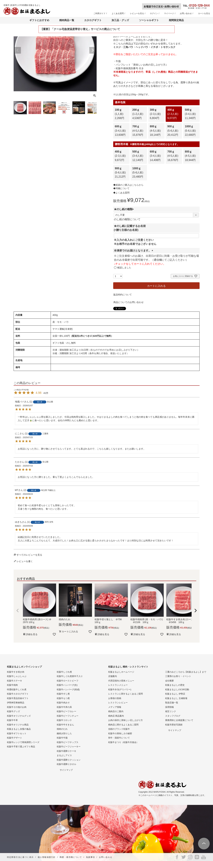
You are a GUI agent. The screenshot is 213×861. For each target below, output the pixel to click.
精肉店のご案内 (115, 711)
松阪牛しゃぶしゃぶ (16, 676)
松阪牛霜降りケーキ (66, 751)
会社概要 (169, 680)
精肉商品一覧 (66, 20)
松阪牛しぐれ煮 (64, 672)
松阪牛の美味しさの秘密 (120, 733)
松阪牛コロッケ (64, 720)
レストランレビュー (118, 702)
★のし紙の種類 (124, 209)
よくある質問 (118, 13)
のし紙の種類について (127, 219)
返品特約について (122, 294)
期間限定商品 (176, 20)
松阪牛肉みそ (63, 702)
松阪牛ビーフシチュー (67, 716)
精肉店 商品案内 (116, 716)
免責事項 (90, 857)
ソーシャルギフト (149, 20)
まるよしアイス (64, 755)
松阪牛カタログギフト (18, 694)
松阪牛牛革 (12, 720)
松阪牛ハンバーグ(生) (67, 685)
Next (92, 50)
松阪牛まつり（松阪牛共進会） (123, 742)
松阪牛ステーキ (14, 680)
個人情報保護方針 (46, 857)
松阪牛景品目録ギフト (18, 698)
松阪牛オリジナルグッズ (19, 716)
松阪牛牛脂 (62, 738)
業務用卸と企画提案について (179, 720)
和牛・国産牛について (119, 738)
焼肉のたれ (62, 729)
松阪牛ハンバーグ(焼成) (68, 689)
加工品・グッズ (120, 20)
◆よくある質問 (121, 192)
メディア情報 (114, 707)
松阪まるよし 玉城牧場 (176, 698)
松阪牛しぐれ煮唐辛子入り (70, 676)
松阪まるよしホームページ (121, 672)
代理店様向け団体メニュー (121, 680)
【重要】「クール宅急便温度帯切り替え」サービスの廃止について (80, 29)
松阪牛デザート (14, 738)
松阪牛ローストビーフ (67, 680)
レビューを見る (137, 13)
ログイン (154, 13)
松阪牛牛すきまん (65, 724)
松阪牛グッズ (13, 711)
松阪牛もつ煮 (63, 698)
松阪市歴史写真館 (173, 724)
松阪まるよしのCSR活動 (177, 689)
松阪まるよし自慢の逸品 (19, 729)
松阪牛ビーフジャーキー (69, 746)
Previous (17, 50)
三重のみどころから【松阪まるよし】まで (185, 672)
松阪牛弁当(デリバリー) (119, 689)
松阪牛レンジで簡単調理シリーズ (23, 742)
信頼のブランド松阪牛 (119, 729)
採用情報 (169, 707)
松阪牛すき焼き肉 (15, 672)
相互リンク (170, 711)
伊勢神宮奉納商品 (15, 702)
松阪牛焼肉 (12, 685)
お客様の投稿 (114, 698)
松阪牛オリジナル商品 (18, 724)
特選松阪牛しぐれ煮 (16, 689)
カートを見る (204, 13)
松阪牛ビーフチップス (67, 742)
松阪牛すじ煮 (63, 694)
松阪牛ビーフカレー (66, 711)
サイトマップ (66, 770)
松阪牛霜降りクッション (69, 760)
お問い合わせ (186, 13)
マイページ (169, 13)
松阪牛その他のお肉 (16, 707)
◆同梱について (121, 188)
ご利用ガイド (99, 13)
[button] (18, 610)
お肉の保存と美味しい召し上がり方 (125, 720)
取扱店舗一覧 (171, 702)
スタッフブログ (172, 716)
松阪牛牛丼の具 (64, 707)
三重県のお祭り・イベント (178, 676)
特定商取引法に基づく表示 (20, 857)
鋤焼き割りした (64, 733)
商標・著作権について (71, 857)
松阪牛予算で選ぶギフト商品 (21, 746)
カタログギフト (93, 20)
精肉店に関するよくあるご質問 (123, 724)
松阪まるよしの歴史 (175, 685)
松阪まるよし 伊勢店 (175, 694)
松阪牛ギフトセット (16, 733)
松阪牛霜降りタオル (66, 764)
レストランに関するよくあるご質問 (125, 694)
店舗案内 (112, 676)
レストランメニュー (118, 685)
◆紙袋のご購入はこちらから (128, 185)
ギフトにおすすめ (39, 20)
